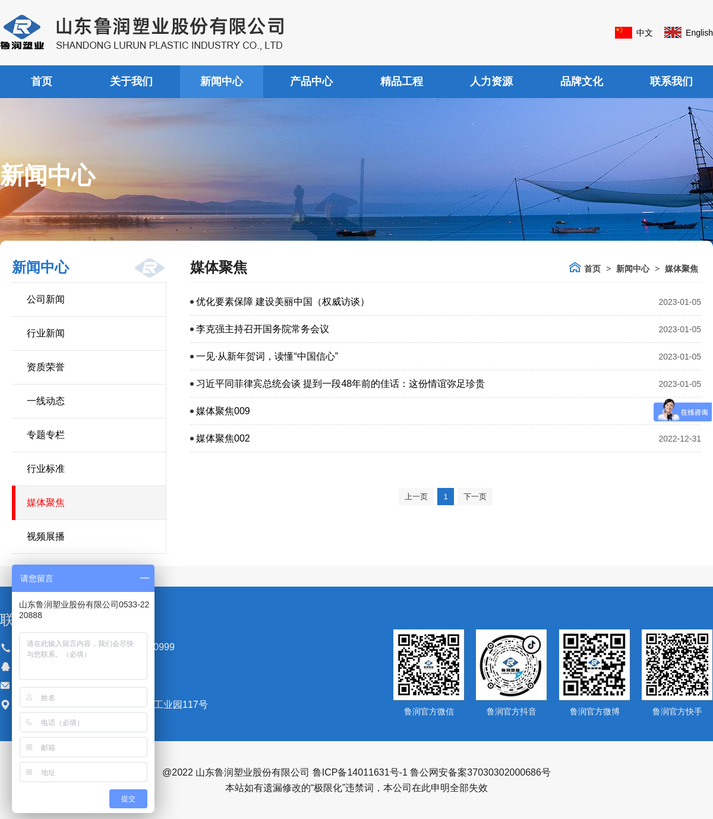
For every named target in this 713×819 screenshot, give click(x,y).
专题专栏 (46, 435)
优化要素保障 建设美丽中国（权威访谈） (283, 302)
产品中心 (311, 81)
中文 (644, 32)
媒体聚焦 (46, 502)
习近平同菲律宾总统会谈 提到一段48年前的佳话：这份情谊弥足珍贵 (340, 384)
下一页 (475, 496)
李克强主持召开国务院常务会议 (262, 329)
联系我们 (671, 81)
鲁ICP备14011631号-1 (360, 772)
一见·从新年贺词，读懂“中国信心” (267, 356)
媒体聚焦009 (223, 411)
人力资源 (491, 81)
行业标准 (46, 469)
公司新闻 (46, 299)
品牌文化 (581, 81)
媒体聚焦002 (223, 438)
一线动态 (46, 401)
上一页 (416, 496)
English (699, 32)
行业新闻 (46, 333)
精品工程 (401, 81)
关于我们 (131, 81)
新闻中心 (221, 81)
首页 (41, 81)
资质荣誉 (46, 367)
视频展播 (46, 536)
